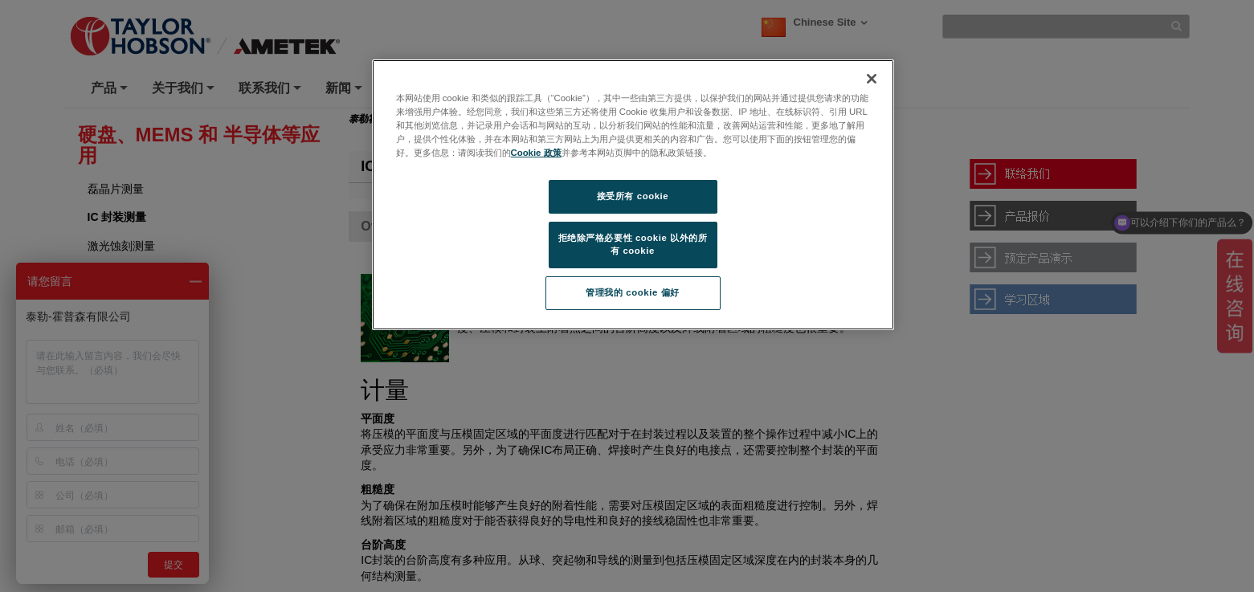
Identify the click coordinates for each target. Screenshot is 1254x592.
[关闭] (871, 78)
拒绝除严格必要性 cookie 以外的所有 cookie (633, 244)
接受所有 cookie (632, 196)
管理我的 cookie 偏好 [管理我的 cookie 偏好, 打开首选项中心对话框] (632, 292)
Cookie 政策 (536, 152)
